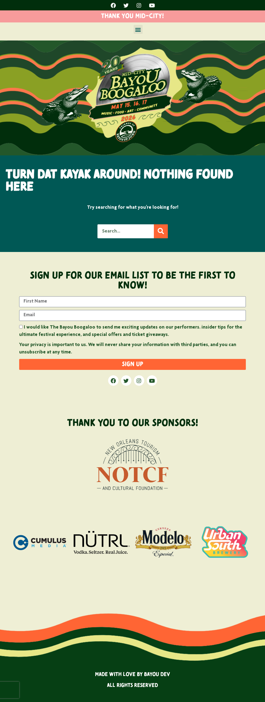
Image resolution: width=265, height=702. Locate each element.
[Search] (161, 231)
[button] (138, 29)
